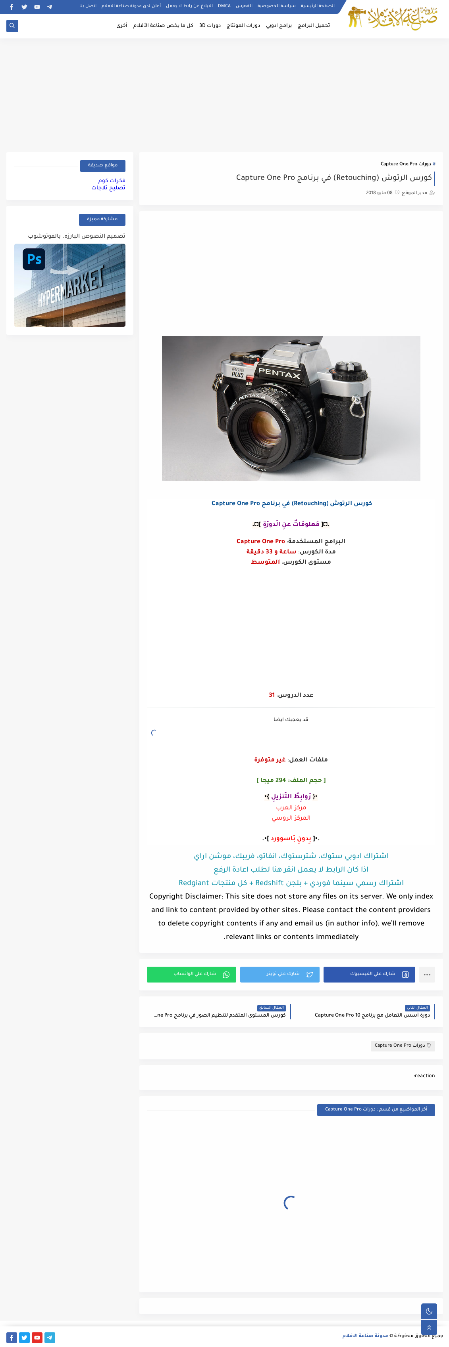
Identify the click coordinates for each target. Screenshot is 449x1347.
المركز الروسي (291, 818)
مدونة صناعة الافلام (365, 1336)
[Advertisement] (224, 93)
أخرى (121, 26)
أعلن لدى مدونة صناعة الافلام (131, 6)
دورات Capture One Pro (406, 164)
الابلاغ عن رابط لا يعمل (189, 6)
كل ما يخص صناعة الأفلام (163, 26)
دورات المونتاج (243, 26)
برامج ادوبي (279, 26)
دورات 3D (210, 26)
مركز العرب (291, 808)
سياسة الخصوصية (277, 6)
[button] (369, 975)
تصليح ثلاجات (108, 188)
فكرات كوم (111, 181)
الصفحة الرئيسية (318, 6)
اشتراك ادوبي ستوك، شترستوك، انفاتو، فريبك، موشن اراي (291, 857)
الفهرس (244, 6)
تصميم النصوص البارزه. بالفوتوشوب (76, 237)
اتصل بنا (87, 6)
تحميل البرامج (314, 26)
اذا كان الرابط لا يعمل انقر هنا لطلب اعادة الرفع (291, 870)
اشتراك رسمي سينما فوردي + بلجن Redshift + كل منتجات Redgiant (291, 884)
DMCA (224, 6)
